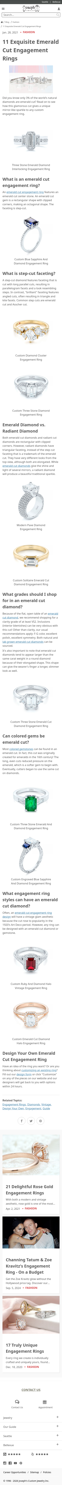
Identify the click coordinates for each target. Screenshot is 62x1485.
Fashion (27, 32)
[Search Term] (31, 14)
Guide (46, 1108)
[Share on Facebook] (21, 1121)
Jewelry (31, 1418)
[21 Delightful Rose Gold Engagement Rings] (31, 1174)
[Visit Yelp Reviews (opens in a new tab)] (45, 1454)
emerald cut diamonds (16, 466)
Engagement (33, 1108)
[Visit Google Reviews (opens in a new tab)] (17, 1454)
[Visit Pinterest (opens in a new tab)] (21, 1463)
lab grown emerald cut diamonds (22, 642)
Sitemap (34, 1472)
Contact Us (31, 1390)
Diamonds (33, 1104)
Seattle (31, 1436)
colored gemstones (21, 749)
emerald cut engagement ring (25, 192)
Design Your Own (13, 1108)
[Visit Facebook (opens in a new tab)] (11, 1463)
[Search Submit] (57, 14)
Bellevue (31, 1445)
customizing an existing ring (39, 1070)
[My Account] (58, 8)
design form (24, 1074)
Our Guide (31, 1427)
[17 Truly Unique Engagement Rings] (31, 1334)
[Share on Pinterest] (40, 1121)
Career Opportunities (14, 1472)
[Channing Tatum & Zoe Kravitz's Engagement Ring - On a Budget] (31, 1254)
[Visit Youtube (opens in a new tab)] (16, 1463)
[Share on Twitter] (31, 1121)
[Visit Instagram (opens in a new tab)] (5, 1463)
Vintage (46, 1104)
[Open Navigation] (3, 8)
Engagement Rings (14, 1104)
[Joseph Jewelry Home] (2, 22)
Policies (47, 1472)
